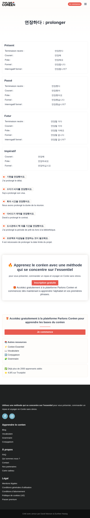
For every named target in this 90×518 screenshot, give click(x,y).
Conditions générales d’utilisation (16, 487)
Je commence (75, 4)
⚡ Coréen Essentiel (14, 347)
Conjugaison (7, 442)
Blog (4, 430)
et (8, 409)
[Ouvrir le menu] (85, 4)
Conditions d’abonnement (13, 491)
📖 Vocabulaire (12, 351)
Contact (5, 462)
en (19, 409)
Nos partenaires (9, 466)
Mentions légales (9, 483)
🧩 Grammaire (11, 359)
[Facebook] (5, 416)
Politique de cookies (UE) (13, 495)
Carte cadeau (8, 470)
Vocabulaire (7, 434)
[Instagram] (12, 416)
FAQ (4, 454)
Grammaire (7, 438)
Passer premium (9, 499)
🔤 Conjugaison (12, 355)
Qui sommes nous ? (11, 458)
